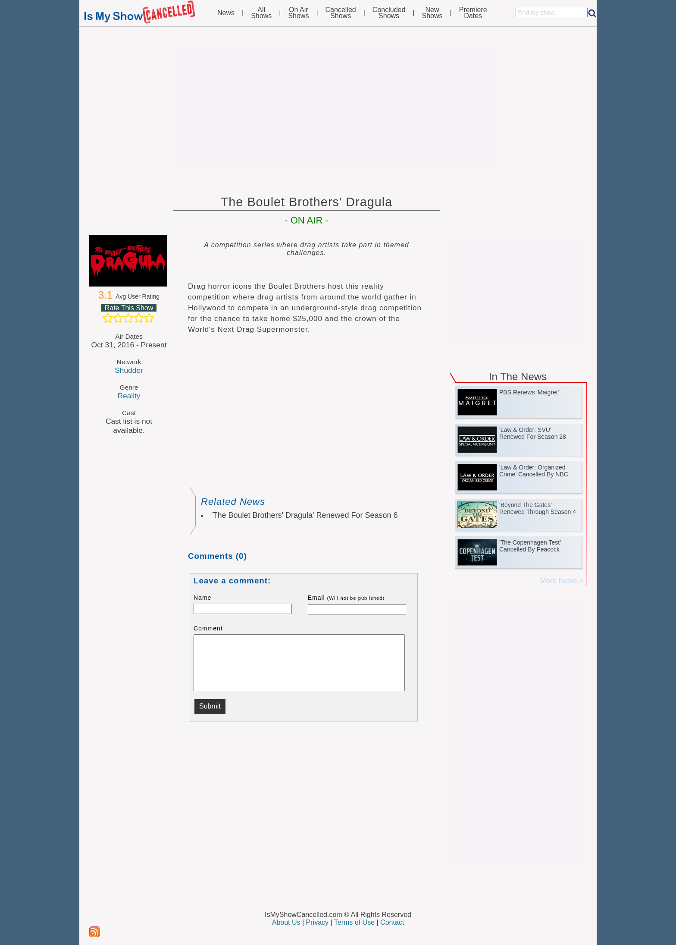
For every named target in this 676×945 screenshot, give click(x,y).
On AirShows (298, 13)
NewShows (432, 13)
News (226, 13)
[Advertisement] (338, 108)
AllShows (261, 13)
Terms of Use (354, 922)
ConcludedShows (389, 13)
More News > (561, 580)
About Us (286, 922)
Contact (392, 922)
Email (346, 597)
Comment (208, 628)
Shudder (129, 370)
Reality (128, 395)
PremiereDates (473, 13)
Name (202, 597)
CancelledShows (340, 13)
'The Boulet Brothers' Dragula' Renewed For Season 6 (304, 515)
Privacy (317, 922)
